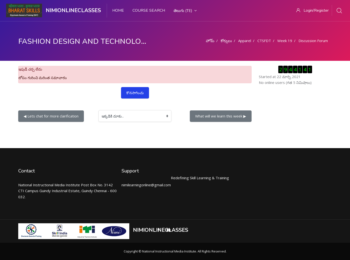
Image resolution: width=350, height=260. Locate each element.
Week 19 (284, 40)
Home (118, 10)
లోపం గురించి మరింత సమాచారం (42, 77)
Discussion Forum (313, 40)
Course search (148, 10)
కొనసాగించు (135, 92)
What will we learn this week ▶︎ (220, 116)
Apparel (244, 40)
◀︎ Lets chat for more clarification (51, 116)
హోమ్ (210, 40)
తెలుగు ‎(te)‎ (185, 10)
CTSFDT (264, 40)
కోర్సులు (226, 40)
